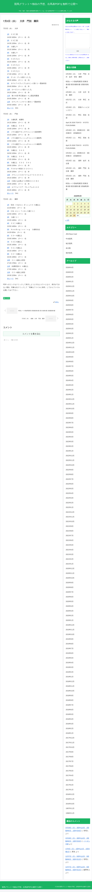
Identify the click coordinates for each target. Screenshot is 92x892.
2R (8, 40)
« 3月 (67, 223)
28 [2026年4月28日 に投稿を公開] (71, 218)
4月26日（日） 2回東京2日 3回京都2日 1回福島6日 (77, 134)
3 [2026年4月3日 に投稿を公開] (81, 206)
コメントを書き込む (31, 334)
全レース (10, 108)
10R (8, 90)
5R (8, 59)
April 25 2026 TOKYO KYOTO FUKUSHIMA (78, 149)
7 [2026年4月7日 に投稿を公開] (70, 209)
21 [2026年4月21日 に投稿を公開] (71, 215)
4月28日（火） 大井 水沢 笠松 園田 (77, 96)
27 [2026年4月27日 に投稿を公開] (67, 218)
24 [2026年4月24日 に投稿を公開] (81, 215)
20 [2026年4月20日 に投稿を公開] (67, 215)
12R (8, 102)
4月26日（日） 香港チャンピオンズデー (77, 111)
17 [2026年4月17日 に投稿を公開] (81, 212)
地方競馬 (6, 298)
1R (8, 34)
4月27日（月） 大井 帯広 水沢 (77, 103)
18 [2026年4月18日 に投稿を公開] (85, 212)
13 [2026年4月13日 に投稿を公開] (67, 212)
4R (8, 53)
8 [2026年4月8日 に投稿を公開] (74, 209)
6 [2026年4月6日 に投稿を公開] (67, 209)
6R (8, 65)
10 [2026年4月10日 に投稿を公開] (81, 209)
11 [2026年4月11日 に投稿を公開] (85, 209)
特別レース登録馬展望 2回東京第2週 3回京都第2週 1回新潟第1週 (77, 87)
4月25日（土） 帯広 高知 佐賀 (77, 142)
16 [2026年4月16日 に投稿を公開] (78, 212)
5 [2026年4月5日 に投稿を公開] (88, 206)
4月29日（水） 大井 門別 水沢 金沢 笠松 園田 (77, 78)
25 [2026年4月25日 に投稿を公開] (85, 215)
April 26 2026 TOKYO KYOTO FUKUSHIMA (78, 126)
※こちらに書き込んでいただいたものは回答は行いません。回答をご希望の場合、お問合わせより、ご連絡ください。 (77, 60)
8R (8, 77)
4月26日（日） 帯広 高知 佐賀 (77, 119)
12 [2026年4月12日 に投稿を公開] (88, 209)
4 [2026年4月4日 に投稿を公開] (84, 206)
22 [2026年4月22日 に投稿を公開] (74, 215)
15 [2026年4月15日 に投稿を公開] (74, 212)
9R (8, 83)
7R (8, 71)
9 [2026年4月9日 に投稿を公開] (77, 209)
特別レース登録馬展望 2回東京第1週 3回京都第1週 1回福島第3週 (77, 189)
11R (8, 96)
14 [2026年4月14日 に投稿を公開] (71, 212)
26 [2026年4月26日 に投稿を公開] (88, 215)
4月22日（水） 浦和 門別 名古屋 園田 (77, 180)
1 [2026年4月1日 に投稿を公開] (74, 206)
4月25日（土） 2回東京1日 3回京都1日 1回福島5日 (77, 157)
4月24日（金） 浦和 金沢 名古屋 (77, 164)
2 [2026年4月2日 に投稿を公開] (77, 206)
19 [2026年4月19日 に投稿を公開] (88, 212)
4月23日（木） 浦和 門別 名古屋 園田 (77, 172)
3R (8, 46)
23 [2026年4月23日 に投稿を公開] (78, 215)
